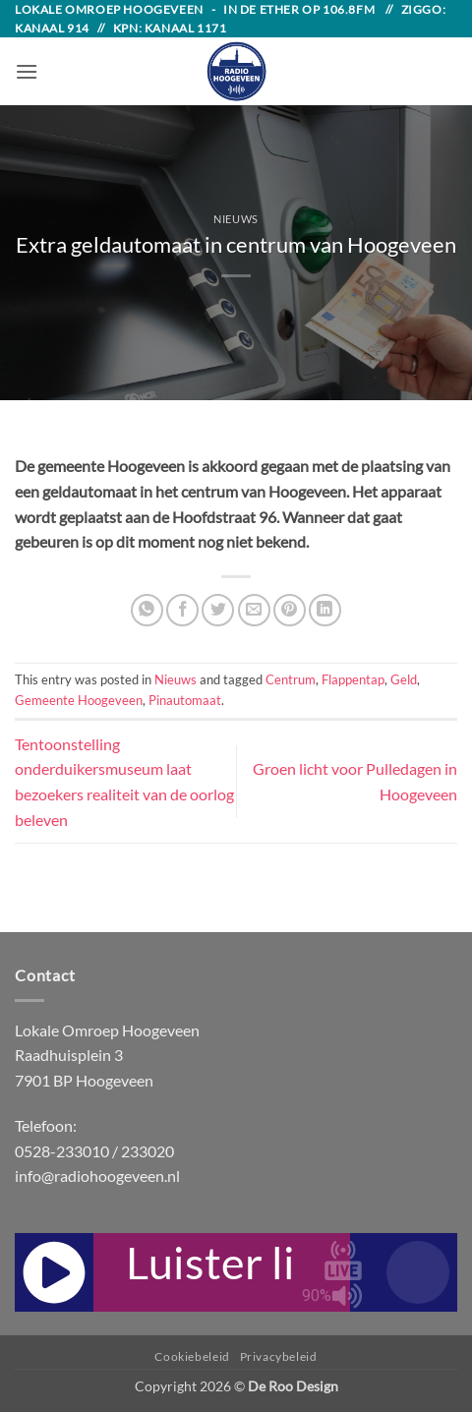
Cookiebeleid (191, 1356)
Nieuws (235, 218)
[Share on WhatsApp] (147, 610)
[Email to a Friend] (254, 610)
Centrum (291, 679)
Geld (403, 679)
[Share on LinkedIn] (325, 610)
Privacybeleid (279, 1356)
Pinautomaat (184, 700)
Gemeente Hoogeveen (79, 700)
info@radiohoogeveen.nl (97, 1175)
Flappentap (353, 679)
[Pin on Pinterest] (289, 610)
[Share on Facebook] (182, 610)
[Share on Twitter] (218, 610)
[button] (26, 71)
